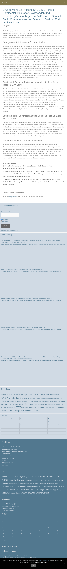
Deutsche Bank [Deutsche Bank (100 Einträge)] (13, 398)
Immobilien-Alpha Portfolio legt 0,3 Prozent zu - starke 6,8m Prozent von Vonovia (23, 327)
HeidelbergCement (9, 168)
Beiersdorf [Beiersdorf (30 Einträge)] (30, 394)
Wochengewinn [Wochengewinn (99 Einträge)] (17, 410)
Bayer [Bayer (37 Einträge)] (25, 394)
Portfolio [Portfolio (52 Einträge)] (4, 407)
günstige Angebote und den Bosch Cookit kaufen (15, 556)
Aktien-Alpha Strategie (8, 504)
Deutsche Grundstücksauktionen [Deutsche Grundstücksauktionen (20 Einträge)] (47, 398)
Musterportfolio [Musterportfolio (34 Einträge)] (50, 404)
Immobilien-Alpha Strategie (9, 506)
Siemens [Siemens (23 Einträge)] (26, 407)
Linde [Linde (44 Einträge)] (35, 404)
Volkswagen (20, 168)
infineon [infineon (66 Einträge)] (26, 404)
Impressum (5, 460)
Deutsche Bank (36, 166)
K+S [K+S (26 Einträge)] (31, 404)
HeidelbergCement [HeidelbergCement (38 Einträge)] (48, 401)
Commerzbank (17, 166)
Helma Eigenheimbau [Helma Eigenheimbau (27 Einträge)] (59, 401)
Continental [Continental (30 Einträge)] (54, 394)
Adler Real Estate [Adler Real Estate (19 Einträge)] (10, 394)
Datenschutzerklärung (13, 230)
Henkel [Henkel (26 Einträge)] (2, 404)
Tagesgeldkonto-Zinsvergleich (10, 449)
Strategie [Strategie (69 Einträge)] (32, 407)
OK (33, 565)
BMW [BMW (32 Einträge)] (35, 394)
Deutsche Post (47, 166)
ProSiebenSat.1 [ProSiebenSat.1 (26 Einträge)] (11, 407)
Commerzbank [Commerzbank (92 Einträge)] (44, 394)
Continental (26, 166)
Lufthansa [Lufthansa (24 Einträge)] (39, 404)
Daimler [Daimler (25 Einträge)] (60, 394)
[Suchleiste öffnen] (65, 2)
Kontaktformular (6, 453)
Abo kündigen (5, 465)
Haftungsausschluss (7, 462)
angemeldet (13, 197)
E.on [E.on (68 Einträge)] (29, 401)
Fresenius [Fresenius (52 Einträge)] (37, 401)
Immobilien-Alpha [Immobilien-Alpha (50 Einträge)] (11, 404)
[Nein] (65, 564)
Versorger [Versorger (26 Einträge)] (51, 407)
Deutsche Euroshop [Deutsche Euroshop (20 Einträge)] (35, 398)
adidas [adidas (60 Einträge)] (3, 395)
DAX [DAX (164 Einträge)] (3, 398)
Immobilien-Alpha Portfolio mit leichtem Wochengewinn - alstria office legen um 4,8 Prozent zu (26, 298)
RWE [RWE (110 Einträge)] (18, 407)
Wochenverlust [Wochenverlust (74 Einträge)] (31, 411)
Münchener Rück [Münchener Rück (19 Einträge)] (59, 404)
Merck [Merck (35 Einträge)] (44, 404)
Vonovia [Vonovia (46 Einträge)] (4, 411)
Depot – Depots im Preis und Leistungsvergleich (15, 451)
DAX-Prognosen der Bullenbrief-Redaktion (13, 447)
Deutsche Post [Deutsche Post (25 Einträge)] (12, 401)
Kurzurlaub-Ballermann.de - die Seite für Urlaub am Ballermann (19, 557)
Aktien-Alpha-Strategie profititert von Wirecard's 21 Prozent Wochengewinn (21, 269)
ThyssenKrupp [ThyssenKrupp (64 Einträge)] (42, 407)
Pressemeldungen (7, 508)
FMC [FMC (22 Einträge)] (32, 401)
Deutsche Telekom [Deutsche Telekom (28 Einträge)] (22, 401)
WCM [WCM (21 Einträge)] (8, 410)
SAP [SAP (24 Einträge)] (22, 407)
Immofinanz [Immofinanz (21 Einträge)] (20, 404)
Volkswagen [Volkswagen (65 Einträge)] (59, 407)
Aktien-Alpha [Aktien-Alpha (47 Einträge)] (18, 395)
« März (3, 437)
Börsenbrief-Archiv (7, 456)
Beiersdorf (8, 166)
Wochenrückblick (10, 163)
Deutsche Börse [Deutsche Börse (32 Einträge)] (26, 398)
